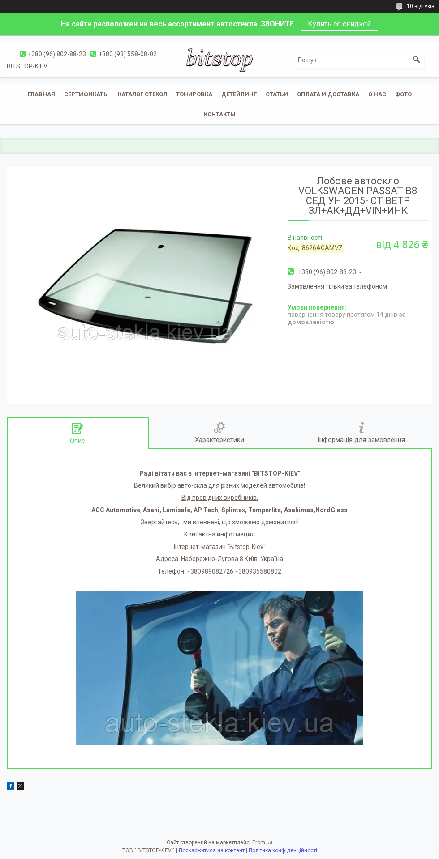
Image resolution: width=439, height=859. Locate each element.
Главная (41, 94)
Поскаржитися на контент (212, 850)
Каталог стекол (142, 94)
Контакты (220, 114)
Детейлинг (239, 94)
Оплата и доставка (328, 94)
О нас (377, 94)
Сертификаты (86, 94)
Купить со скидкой (339, 24)
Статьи (277, 94)
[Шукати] (416, 60)
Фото (403, 94)
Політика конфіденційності (283, 850)
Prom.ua (262, 842)
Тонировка (194, 94)
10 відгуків (421, 6)
